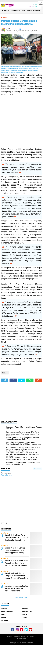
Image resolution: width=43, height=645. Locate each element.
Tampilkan (37, 469)
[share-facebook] (13, 380)
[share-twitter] (21, 380)
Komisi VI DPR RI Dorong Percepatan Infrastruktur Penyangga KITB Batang (15, 550)
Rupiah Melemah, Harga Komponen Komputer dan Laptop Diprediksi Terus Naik (16, 575)
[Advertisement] (21, 121)
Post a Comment (7, 475)
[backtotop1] (41, 643)
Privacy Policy (21, 638)
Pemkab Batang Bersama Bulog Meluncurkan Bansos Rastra (19, 22)
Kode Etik (33, 637)
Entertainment (7, 611)
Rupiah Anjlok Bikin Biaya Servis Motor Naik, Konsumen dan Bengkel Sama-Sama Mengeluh (16, 538)
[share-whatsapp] (29, 380)
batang (5, 17)
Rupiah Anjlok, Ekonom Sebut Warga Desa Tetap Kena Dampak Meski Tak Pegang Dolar (16, 564)
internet (4, 620)
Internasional (15, 11)
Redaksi (9, 637)
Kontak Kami (25, 637)
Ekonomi (25, 608)
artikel (4, 617)
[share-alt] (4, 380)
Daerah (6, 11)
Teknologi (36, 11)
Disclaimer (16, 637)
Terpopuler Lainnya (21, 597)
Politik (29, 11)
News (23, 11)
